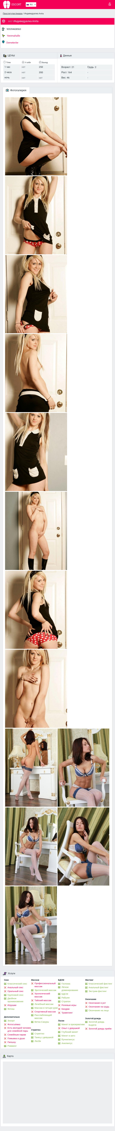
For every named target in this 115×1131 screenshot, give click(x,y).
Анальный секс (15, 987)
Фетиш (11, 1009)
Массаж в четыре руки (46, 1008)
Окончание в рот (97, 1003)
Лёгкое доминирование (70, 989)
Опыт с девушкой (71, 1028)
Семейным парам (16, 1034)
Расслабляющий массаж (43, 1016)
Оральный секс (15, 991)
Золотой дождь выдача (96, 1023)
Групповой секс (15, 995)
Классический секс (17, 983)
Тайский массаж (43, 1000)
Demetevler (10, 42)
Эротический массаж (45, 990)
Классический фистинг (100, 983)
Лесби (38, 1041)
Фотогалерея (16, 90)
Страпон (66, 1001)
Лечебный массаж (44, 1004)
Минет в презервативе (73, 1024)
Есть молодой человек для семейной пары (19, 1029)
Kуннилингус (68, 1039)
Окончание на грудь (99, 1006)
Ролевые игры (69, 1005)
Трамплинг (67, 1012)
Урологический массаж (42, 995)
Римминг (12, 1046)
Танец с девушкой (44, 1037)
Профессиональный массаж (45, 985)
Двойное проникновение (15, 1000)
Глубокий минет (70, 1032)
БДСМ (65, 994)
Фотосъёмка (13, 1024)
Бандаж (66, 1009)
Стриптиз (39, 1033)
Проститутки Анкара (12, 13)
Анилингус (67, 1043)
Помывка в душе (16, 1038)
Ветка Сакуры (42, 1022)
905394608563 (14, 29)
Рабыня (66, 997)
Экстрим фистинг (98, 991)
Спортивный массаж (45, 1011)
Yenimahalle (11, 35)
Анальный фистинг (98, 987)
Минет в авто (68, 1035)
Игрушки (11, 1005)
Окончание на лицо (99, 1010)
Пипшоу (11, 1042)
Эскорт (11, 1020)
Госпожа (66, 983)
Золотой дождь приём (100, 1028)
